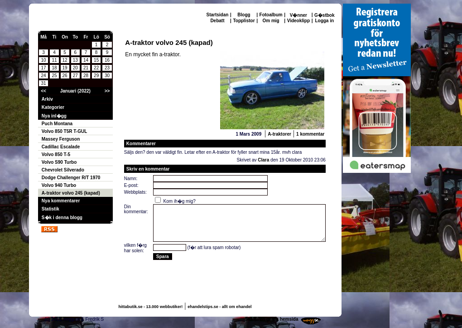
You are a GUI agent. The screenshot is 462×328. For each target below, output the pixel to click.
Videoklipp (298, 20)
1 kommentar (310, 134)
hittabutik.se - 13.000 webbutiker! (151, 306)
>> (107, 90)
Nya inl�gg (54, 115)
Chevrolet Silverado (63, 169)
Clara (263, 159)
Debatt (217, 20)
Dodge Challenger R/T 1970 (71, 177)
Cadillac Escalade (61, 146)
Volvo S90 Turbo (59, 162)
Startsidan (218, 14)
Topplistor (244, 20)
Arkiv (47, 99)
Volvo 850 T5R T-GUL (64, 131)
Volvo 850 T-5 (56, 154)
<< (43, 90)
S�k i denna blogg (62, 217)
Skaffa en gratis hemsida (271, 319)
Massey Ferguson (61, 139)
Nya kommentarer (61, 200)
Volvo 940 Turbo (59, 185)
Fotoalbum (271, 14)
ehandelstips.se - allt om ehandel (219, 306)
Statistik (50, 208)
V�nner (298, 15)
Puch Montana (57, 123)
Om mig (270, 20)
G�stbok (324, 15)
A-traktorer (279, 134)
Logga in (324, 20)
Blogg (243, 14)
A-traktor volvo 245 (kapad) (71, 193)
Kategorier (53, 107)
